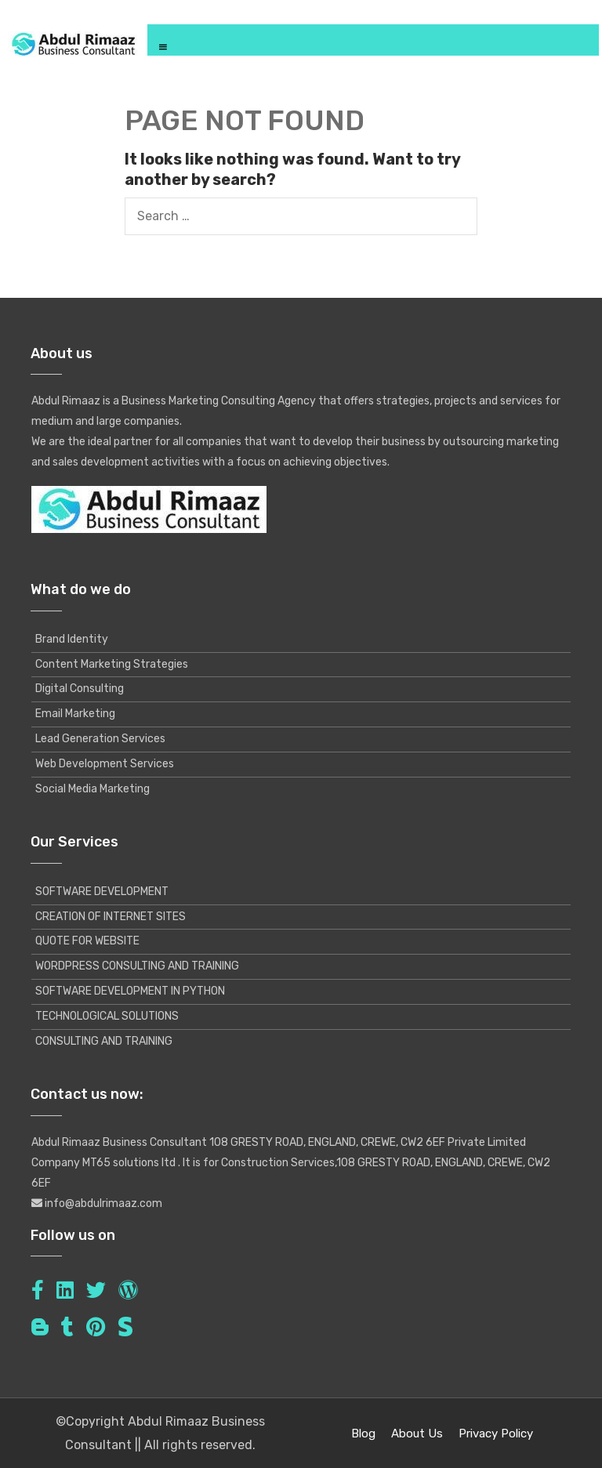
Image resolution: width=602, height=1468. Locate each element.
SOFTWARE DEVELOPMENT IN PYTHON (130, 991)
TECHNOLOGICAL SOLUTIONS (107, 1016)
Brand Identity (71, 639)
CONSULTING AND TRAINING (103, 1041)
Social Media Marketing (92, 789)
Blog (363, 1433)
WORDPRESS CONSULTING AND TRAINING (137, 966)
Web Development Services (104, 763)
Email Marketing (75, 713)
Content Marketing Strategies (111, 664)
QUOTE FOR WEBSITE (87, 941)
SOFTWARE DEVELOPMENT (102, 891)
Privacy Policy (496, 1433)
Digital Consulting (79, 688)
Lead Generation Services (100, 738)
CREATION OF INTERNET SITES (110, 916)
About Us (417, 1433)
